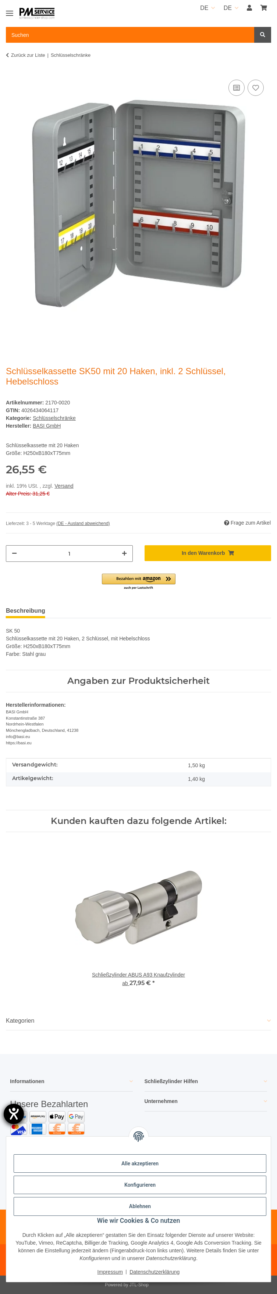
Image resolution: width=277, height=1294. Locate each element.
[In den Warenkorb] (208, 553)
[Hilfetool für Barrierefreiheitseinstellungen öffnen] (14, 1114)
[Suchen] (262, 35)
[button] (249, 8)
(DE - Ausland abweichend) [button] (83, 523)
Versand (63, 486)
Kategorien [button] (20, 1021)
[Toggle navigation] (9, 10)
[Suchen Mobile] (130, 35)
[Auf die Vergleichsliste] (236, 88)
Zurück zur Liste (28, 55)
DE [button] (204, 8)
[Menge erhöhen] (124, 553)
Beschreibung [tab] (25, 611)
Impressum (110, 1272)
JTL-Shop (139, 1284)
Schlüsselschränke (54, 418)
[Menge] (69, 553)
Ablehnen (140, 1206)
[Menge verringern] (14, 553)
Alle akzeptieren (140, 1163)
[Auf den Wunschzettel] (256, 88)
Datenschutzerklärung (154, 1272)
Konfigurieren (140, 1185)
